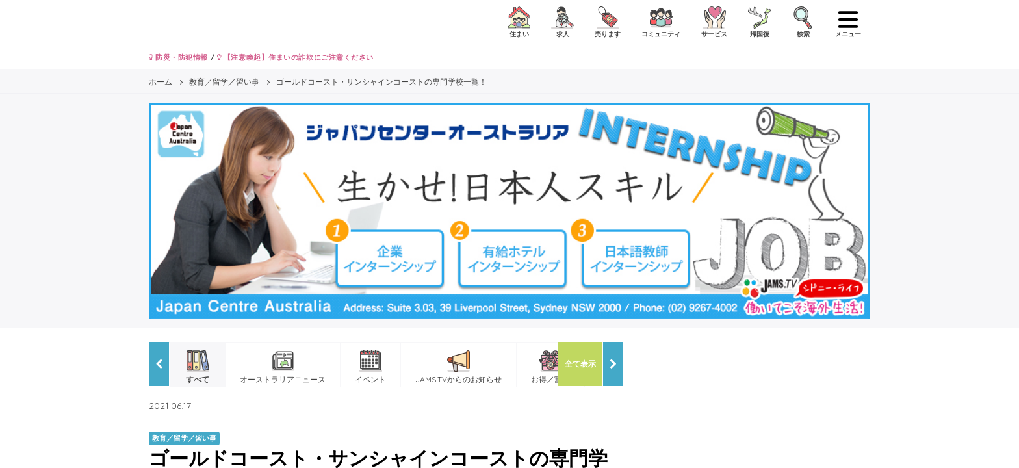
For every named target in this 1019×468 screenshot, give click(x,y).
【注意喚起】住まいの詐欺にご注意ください (295, 57)
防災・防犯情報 (178, 57)
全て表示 (580, 364)
